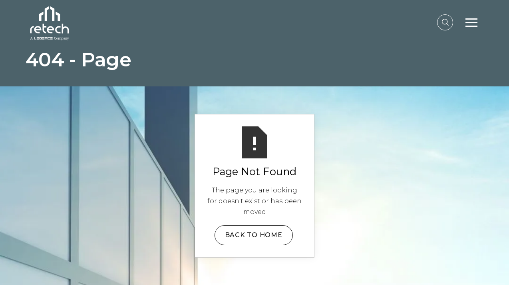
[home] (50, 22)
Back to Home (253, 235)
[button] (471, 22)
